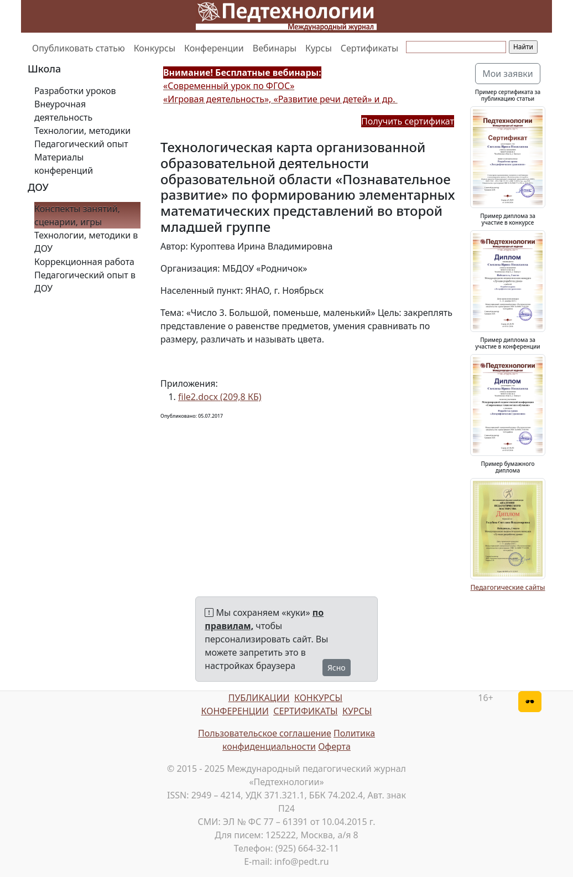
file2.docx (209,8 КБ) (220, 397)
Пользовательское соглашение (264, 733)
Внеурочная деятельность (63, 110)
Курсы (318, 48)
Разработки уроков (75, 91)
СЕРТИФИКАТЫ (305, 711)
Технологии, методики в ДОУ (86, 242)
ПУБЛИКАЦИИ (259, 698)
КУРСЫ (357, 711)
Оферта (334, 746)
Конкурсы (154, 48)
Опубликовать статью (78, 48)
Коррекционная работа (84, 262)
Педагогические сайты (507, 587)
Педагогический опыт (81, 144)
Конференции (214, 48)
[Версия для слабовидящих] (529, 701)
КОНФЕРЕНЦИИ (235, 711)
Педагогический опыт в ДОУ (85, 281)
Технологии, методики (82, 130)
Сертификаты (369, 48)
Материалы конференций (63, 164)
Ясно (336, 667)
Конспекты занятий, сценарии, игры (77, 215)
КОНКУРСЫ (318, 698)
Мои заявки (507, 74)
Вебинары (274, 48)
